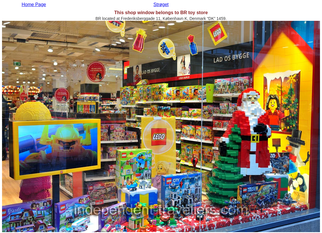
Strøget (161, 4)
